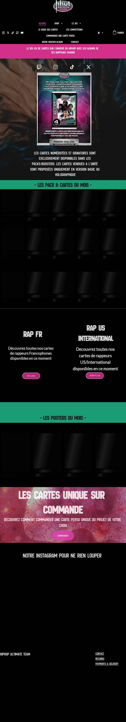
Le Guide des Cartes (48, 29)
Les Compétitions (74, 29)
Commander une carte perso (60, 35)
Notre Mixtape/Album (52, 42)
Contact (75, 42)
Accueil (42, 23)
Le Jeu (75, 23)
